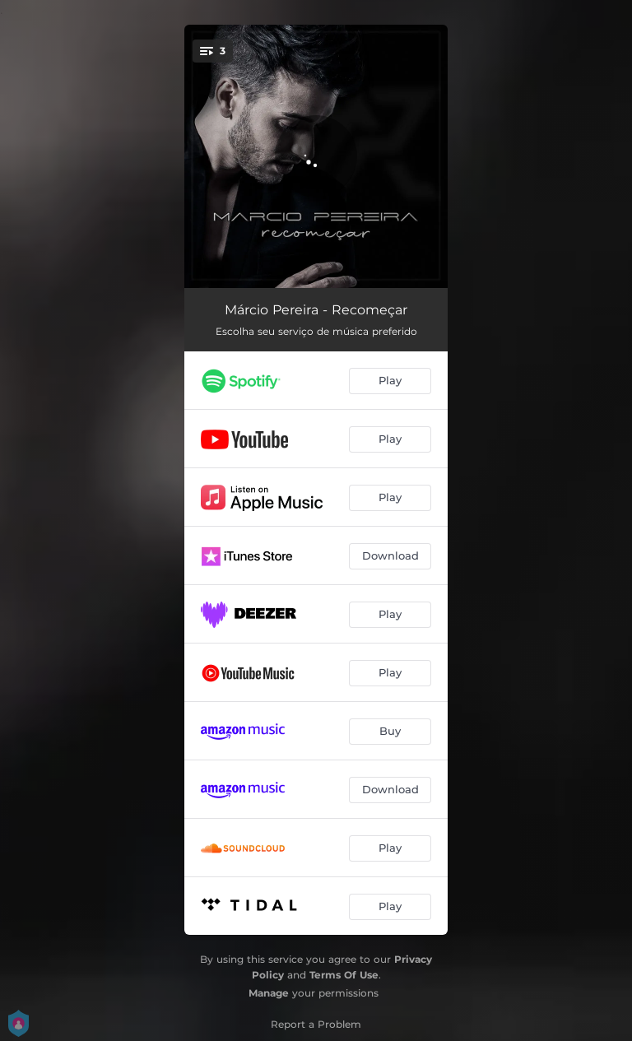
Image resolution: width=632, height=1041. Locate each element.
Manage (269, 993)
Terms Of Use (344, 975)
